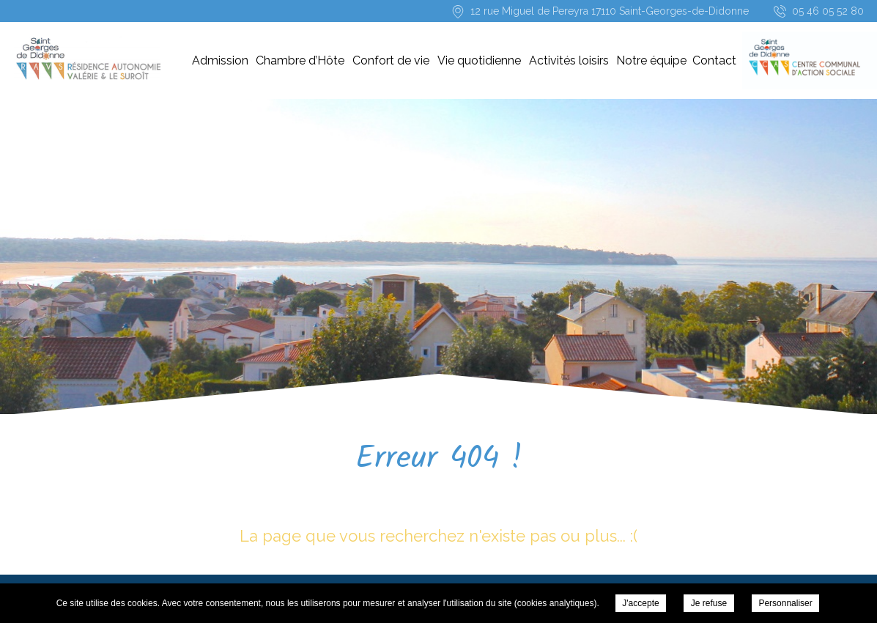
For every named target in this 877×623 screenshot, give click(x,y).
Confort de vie (390, 60)
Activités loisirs (569, 60)
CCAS (801, 60)
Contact (714, 60)
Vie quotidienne (479, 60)
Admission (220, 60)
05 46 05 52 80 (828, 11)
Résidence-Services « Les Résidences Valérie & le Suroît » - (87, 59)
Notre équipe (651, 60)
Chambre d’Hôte (300, 60)
